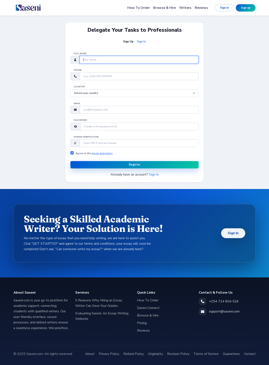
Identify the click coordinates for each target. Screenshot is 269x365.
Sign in (224, 8)
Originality (155, 354)
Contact (250, 354)
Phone (78, 70)
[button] (75, 126)
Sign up (246, 8)
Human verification (86, 137)
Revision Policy (178, 354)
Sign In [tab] (141, 41)
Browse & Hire (164, 7)
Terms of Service (206, 354)
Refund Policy (133, 354)
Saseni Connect (148, 308)
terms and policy (102, 153)
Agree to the (94, 153)
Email (77, 103)
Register (134, 165)
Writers (185, 7)
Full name (80, 53)
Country (79, 86)
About (90, 354)
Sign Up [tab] (128, 41)
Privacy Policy (109, 354)
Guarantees (231, 354)
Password (80, 120)
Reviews (201, 7)
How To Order (138, 7)
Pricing (142, 323)
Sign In (154, 174)
